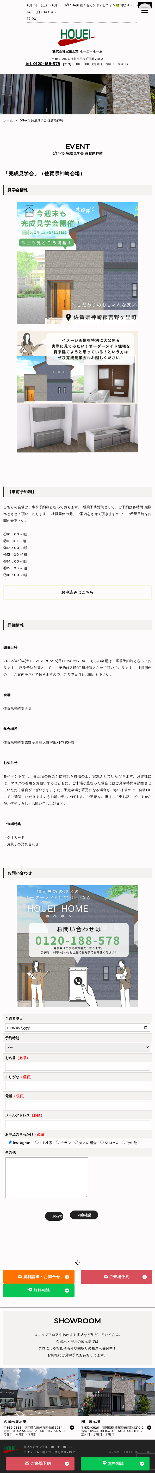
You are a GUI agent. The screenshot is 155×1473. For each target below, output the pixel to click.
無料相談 (38, 1290)
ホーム (8, 120)
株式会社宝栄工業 (77, 51)
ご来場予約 (116, 1276)
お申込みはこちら (77, 592)
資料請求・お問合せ (38, 1276)
